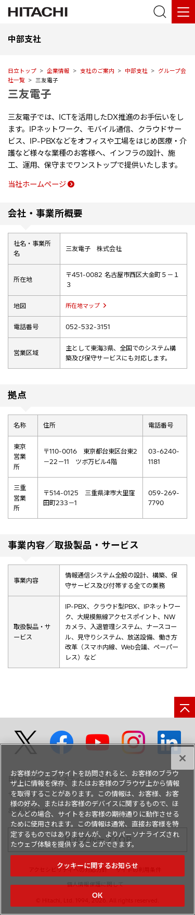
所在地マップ (83, 305)
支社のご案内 (97, 70)
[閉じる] (182, 758)
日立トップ (22, 70)
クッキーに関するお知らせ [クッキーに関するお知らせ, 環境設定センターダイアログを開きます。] (98, 865)
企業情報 (58, 70)
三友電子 (29, 94)
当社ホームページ (37, 184)
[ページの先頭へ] (184, 707)
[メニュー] (183, 11)
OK (97, 895)
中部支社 (136, 70)
